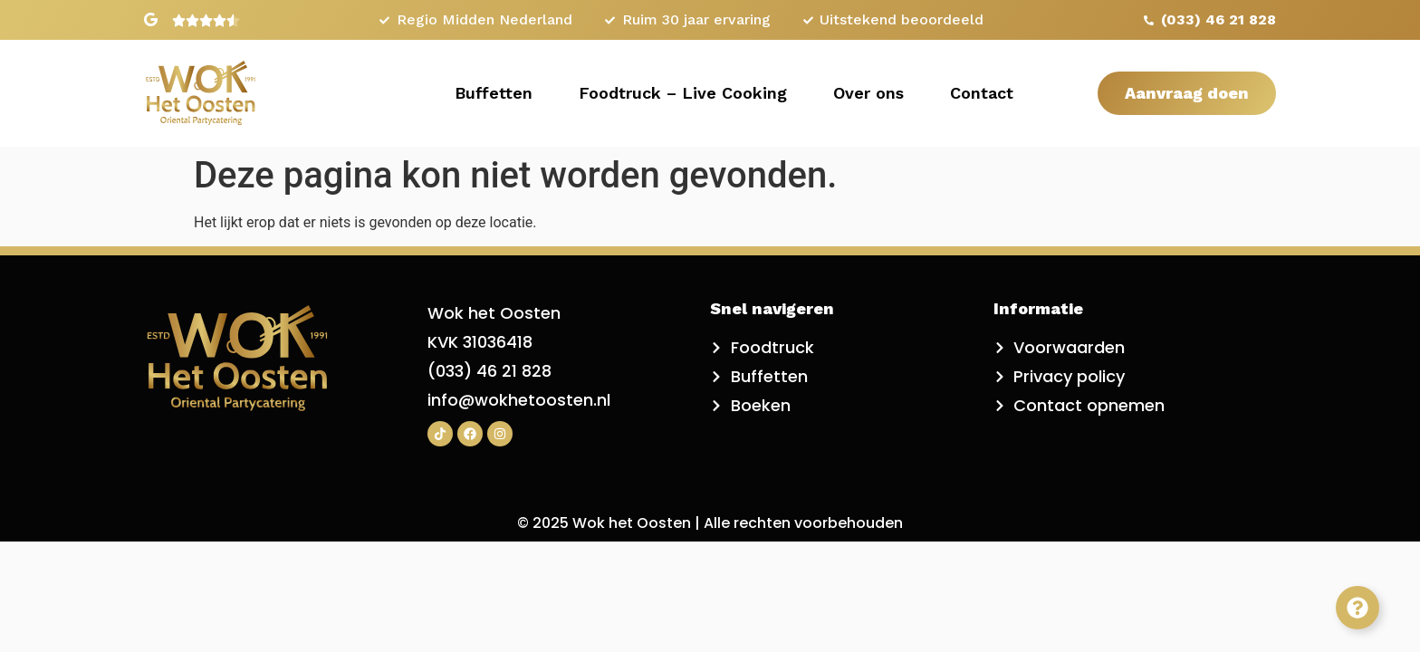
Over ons (868, 92)
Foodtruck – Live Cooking (683, 92)
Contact (981, 92)
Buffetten (493, 92)
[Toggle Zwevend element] (1357, 607)
